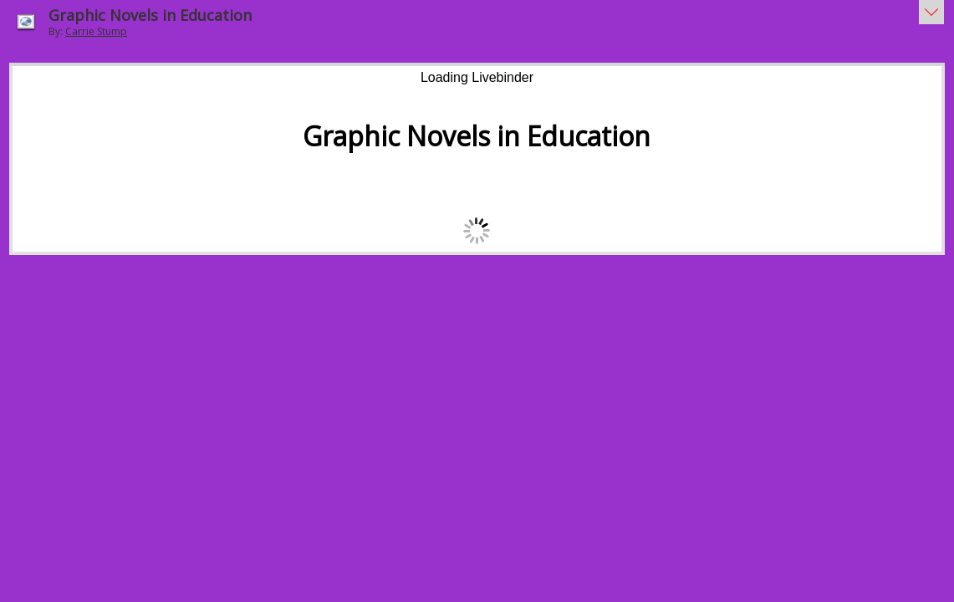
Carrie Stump (96, 31)
